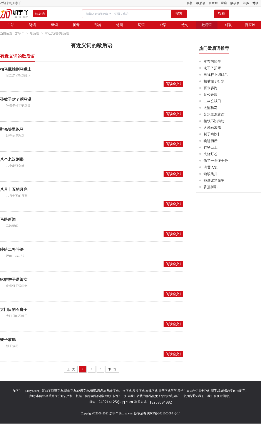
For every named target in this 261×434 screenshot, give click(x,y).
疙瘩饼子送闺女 (13, 279)
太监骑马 (211, 108)
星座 (224, 3)
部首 (97, 25)
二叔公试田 (212, 101)
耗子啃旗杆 (212, 134)
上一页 (71, 369)
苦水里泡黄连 (214, 114)
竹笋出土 (211, 147)
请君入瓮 (211, 167)
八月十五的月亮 (13, 189)
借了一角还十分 (216, 161)
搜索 (179, 13)
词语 (141, 25)
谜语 (32, 25)
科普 (190, 3)
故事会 (234, 3)
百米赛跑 (211, 88)
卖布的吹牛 (212, 61)
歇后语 (200, 3)
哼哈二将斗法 (11, 249)
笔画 (119, 25)
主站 (10, 25)
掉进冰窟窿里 (214, 180)
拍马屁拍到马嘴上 (15, 69)
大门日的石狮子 (13, 309)
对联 (255, 3)
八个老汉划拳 (11, 159)
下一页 (112, 369)
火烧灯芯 (211, 154)
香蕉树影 (211, 187)
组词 (54, 25)
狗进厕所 (211, 141)
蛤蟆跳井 (211, 174)
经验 (246, 3)
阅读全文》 (174, 84)
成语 (163, 25)
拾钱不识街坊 (214, 121)
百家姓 (213, 3)
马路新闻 (8, 219)
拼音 (76, 25)
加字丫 (19, 33)
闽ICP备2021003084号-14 (163, 413)
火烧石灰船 (212, 127)
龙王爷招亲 (212, 68)
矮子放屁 (8, 339)
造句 (184, 25)
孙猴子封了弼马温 (15, 99)
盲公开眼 (211, 94)
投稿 (221, 13)
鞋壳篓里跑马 (11, 129)
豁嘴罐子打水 (214, 81)
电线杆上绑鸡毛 (216, 75)
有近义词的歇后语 (57, 33)
